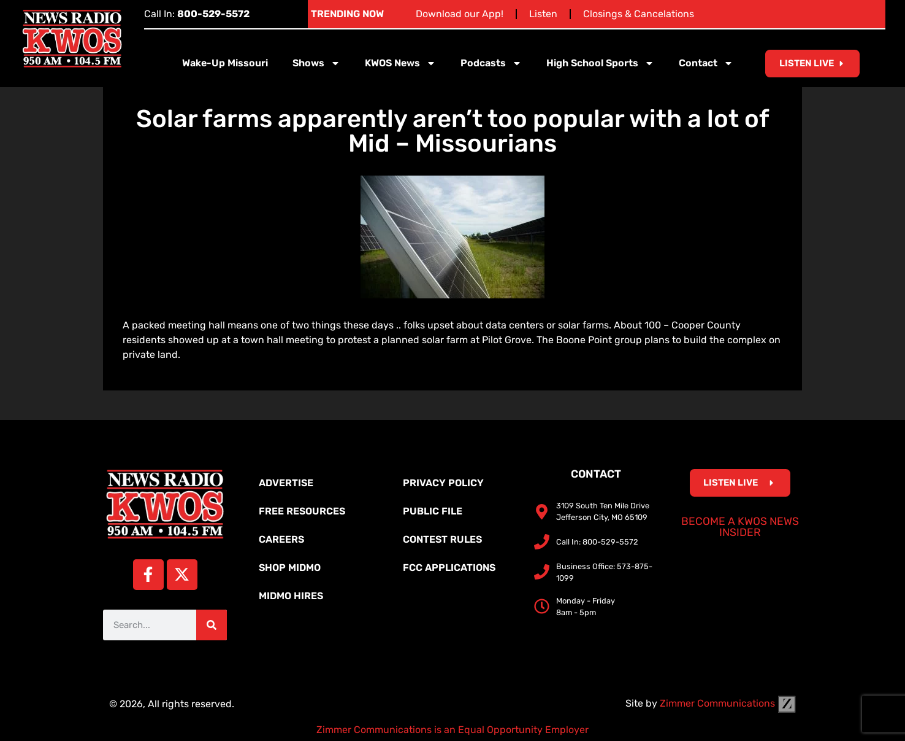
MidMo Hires (291, 596)
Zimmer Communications (728, 703)
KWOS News (400, 63)
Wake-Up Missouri (225, 63)
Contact (706, 63)
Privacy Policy (443, 483)
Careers (281, 539)
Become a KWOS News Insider (740, 526)
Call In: (197, 14)
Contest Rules (442, 539)
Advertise (286, 483)
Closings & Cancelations (638, 14)
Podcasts (491, 63)
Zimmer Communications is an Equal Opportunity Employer (452, 729)
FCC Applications (449, 567)
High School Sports (600, 63)
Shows (316, 63)
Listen (543, 14)
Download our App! (459, 14)
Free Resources (302, 511)
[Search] (211, 625)
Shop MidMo (290, 567)
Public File (432, 511)
